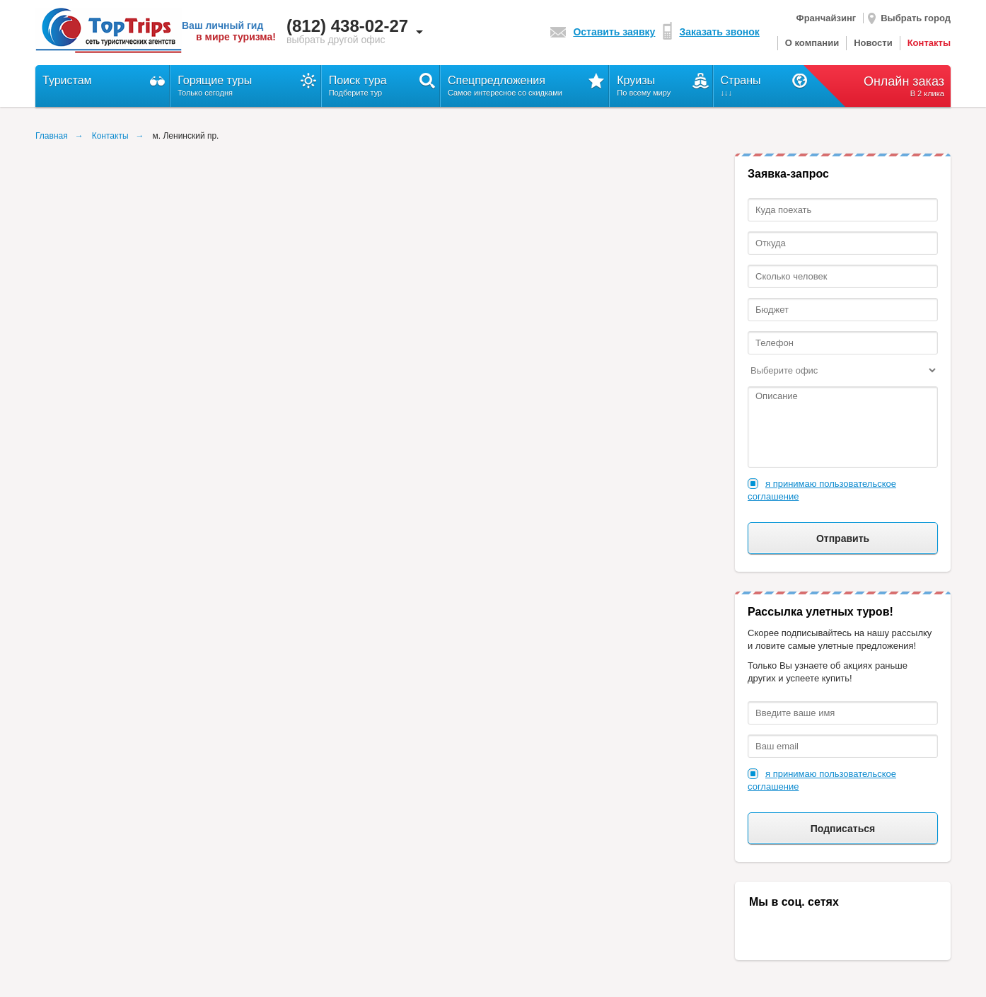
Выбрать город (909, 18)
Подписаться (843, 828)
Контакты (929, 43)
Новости (873, 43)
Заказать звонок (711, 32)
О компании (812, 43)
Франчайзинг (826, 18)
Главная (51, 136)
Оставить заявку (602, 32)
